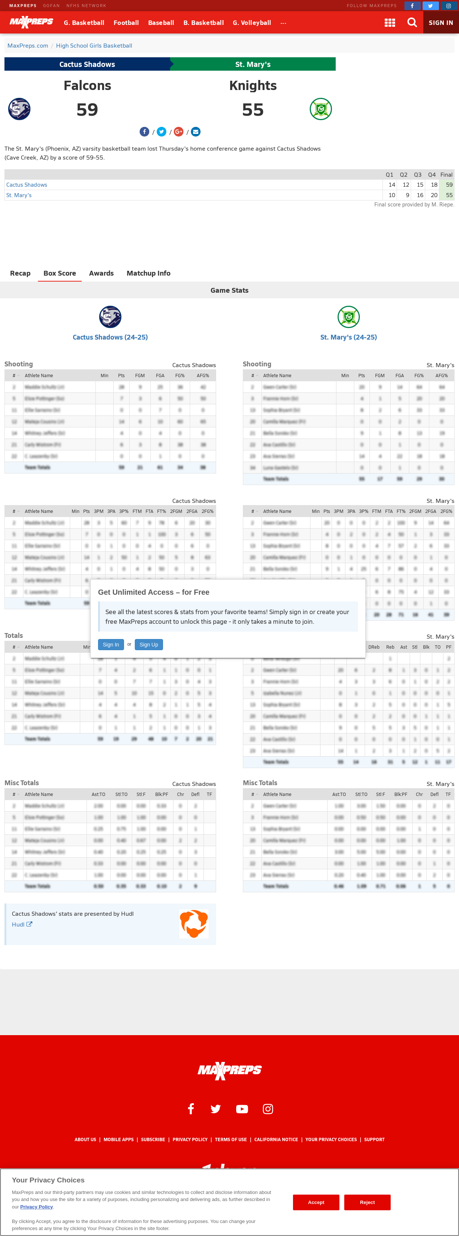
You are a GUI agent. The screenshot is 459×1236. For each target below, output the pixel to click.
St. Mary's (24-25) (348, 336)
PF (449, 647)
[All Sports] (283, 22)
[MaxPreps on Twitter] (431, 5)
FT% (161, 511)
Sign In (111, 645)
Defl (195, 794)
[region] (229, 1202)
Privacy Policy (190, 1139)
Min (104, 375)
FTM (137, 511)
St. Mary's (253, 64)
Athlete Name (39, 375)
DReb (374, 647)
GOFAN (51, 5)
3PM (99, 511)
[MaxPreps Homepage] (229, 1071)
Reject (367, 1202)
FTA (149, 511)
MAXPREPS (23, 5)
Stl (414, 647)
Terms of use (231, 1139)
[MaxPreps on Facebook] (412, 5)
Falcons (87, 84)
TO (437, 647)
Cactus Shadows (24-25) (110, 336)
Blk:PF (161, 794)
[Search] (412, 22)
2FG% (208, 511)
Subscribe (153, 1139)
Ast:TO (98, 794)
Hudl (22, 924)
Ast (403, 647)
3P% (123, 511)
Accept (316, 1202)
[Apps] (390, 22)
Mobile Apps (119, 1139)
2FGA (192, 511)
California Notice (276, 1139)
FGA (160, 375)
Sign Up (149, 645)
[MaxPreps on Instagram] (449, 5)
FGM (140, 375)
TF (209, 794)
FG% (180, 375)
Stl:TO (121, 794)
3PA (111, 511)
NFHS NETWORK (86, 5)
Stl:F (141, 794)
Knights (253, 84)
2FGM (176, 511)
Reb (390, 647)
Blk (426, 647)
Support (374, 1139)
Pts (121, 375)
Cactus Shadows (87, 64)
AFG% (203, 375)
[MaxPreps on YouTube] (242, 1108)
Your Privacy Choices (331, 1139)
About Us (85, 1139)
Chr (180, 794)
